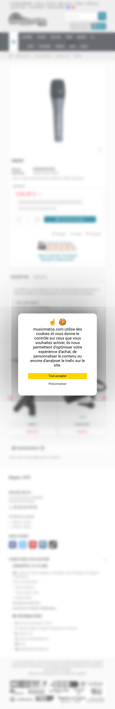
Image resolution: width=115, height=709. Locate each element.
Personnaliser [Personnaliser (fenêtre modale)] (57, 384)
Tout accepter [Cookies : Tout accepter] (57, 376)
